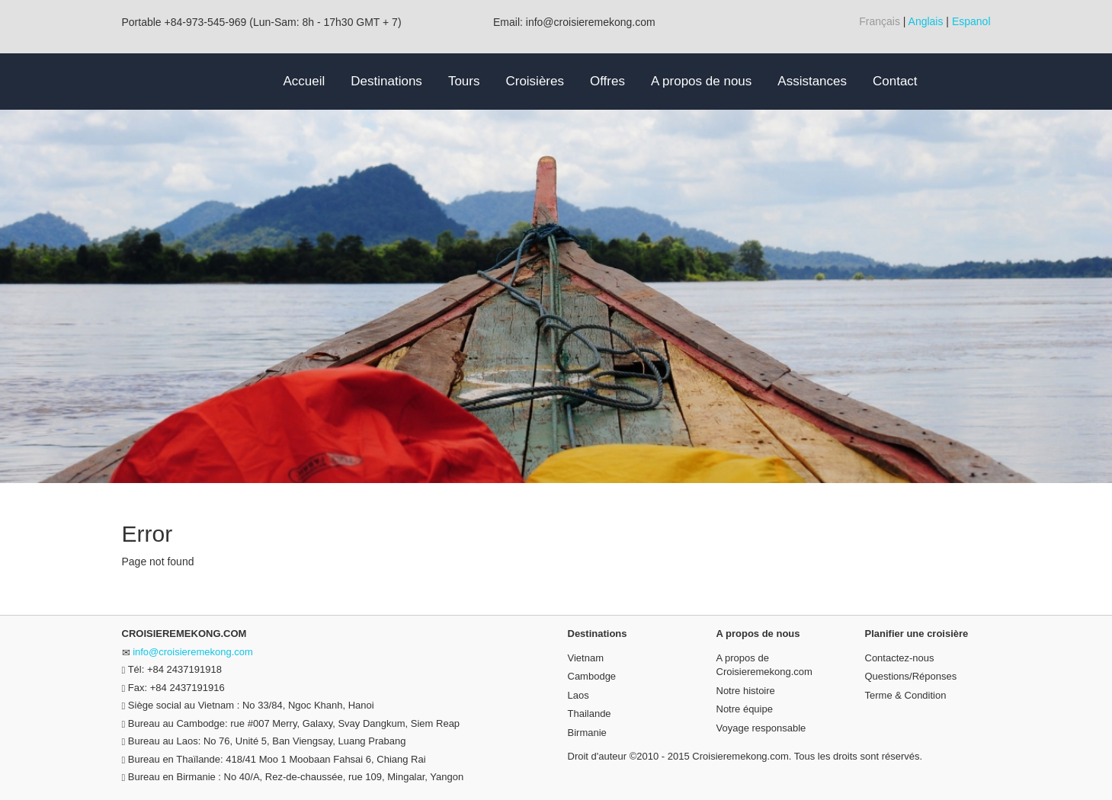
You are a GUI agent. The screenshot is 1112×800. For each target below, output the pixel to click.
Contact (895, 81)
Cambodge (592, 676)
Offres (607, 81)
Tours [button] (464, 81)
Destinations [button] (386, 81)
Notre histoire (745, 690)
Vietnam (586, 658)
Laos (578, 695)
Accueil (304, 81)
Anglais (926, 21)
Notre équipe (744, 709)
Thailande (589, 713)
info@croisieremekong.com (193, 652)
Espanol (971, 21)
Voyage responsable (761, 728)
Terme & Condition (906, 695)
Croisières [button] (534, 81)
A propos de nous (701, 81)
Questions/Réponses (911, 676)
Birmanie (587, 732)
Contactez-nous (899, 658)
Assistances (812, 81)
